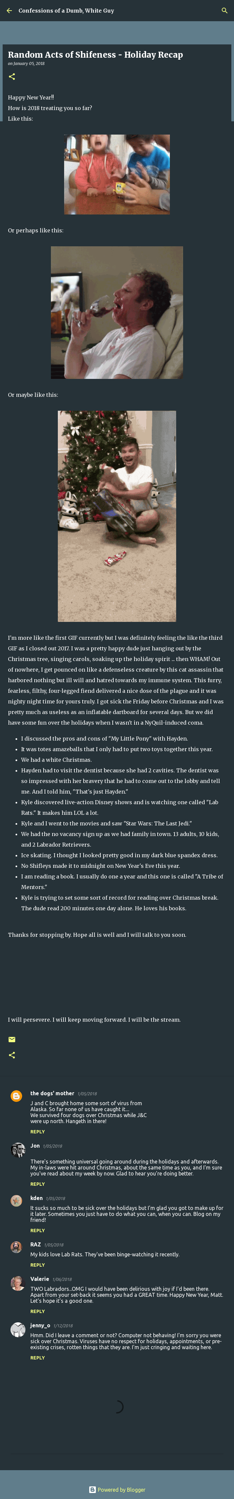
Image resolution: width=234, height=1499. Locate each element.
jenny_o (40, 1325)
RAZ (35, 1244)
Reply (37, 1131)
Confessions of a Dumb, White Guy (66, 10)
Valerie (39, 1279)
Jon (35, 1146)
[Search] (225, 11)
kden (36, 1198)
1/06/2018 (61, 1279)
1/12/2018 (62, 1325)
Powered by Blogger (117, 1490)
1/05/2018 (87, 1093)
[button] (12, 77)
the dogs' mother (52, 1093)
